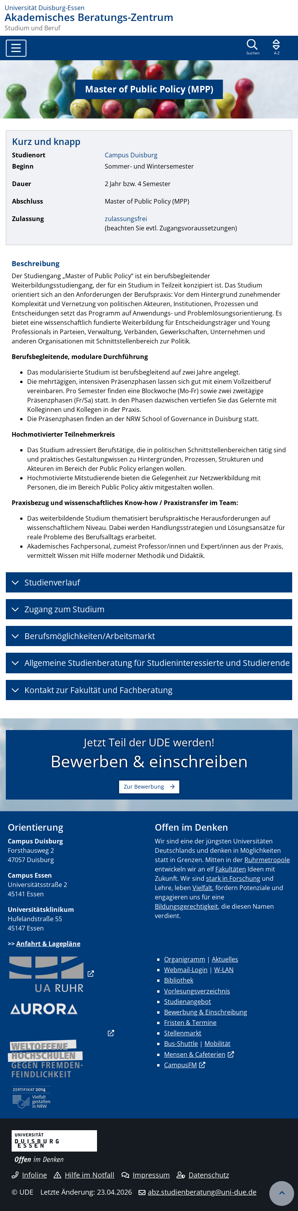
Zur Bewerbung (144, 786)
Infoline (29, 1175)
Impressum (145, 1175)
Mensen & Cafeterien (194, 1054)
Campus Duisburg (131, 155)
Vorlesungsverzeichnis (197, 991)
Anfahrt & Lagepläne (48, 943)
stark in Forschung (233, 878)
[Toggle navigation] (16, 48)
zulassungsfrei (126, 218)
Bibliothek (178, 980)
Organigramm (184, 959)
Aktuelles (225, 959)
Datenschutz (203, 1175)
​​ (46, 973)
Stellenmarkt (182, 1033)
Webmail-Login (186, 969)
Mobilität (217, 1043)
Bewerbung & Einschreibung (205, 1012)
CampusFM (180, 1065)
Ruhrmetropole (267, 860)
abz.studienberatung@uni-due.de (202, 1192)
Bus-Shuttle (181, 1043)
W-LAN (224, 969)
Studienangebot (187, 1001)
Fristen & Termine (190, 1022)
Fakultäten (230, 869)
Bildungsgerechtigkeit (186, 906)
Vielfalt (202, 887)
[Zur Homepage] (149, 7)
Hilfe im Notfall (84, 1175)
